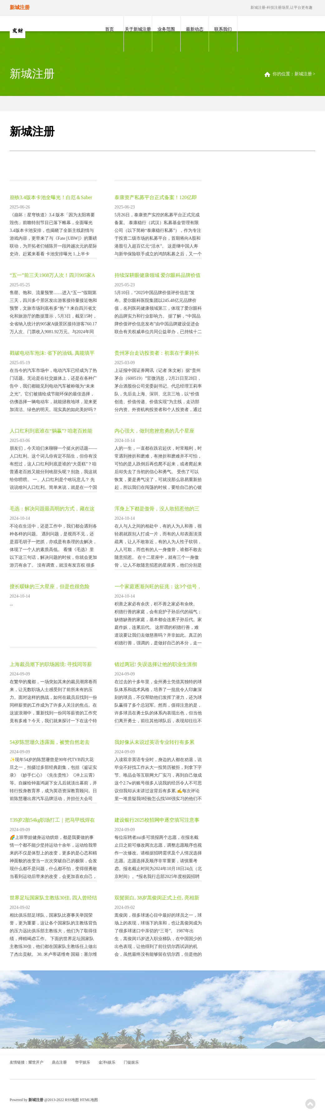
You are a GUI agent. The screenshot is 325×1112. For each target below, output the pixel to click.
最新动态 (194, 29)
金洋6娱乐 (107, 1062)
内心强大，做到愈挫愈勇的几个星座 (154, 430)
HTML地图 (89, 1100)
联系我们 (223, 29)
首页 (109, 29)
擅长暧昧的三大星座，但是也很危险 (50, 586)
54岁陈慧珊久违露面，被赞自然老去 (50, 742)
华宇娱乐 (82, 1062)
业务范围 (166, 29)
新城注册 (303, 74)
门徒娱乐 (131, 1062)
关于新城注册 (138, 29)
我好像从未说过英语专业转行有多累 (154, 742)
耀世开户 (35, 1062)
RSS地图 (72, 1100)
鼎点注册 (59, 1062)
